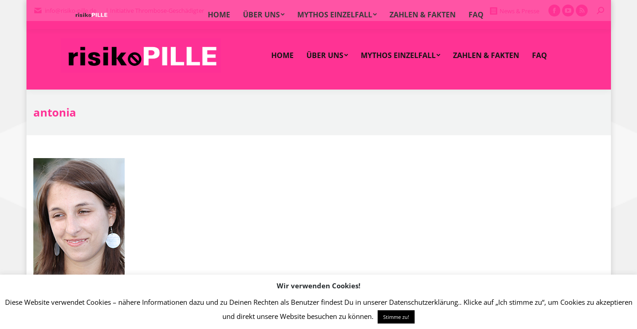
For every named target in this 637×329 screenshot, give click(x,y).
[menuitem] (282, 55)
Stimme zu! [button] (396, 316)
